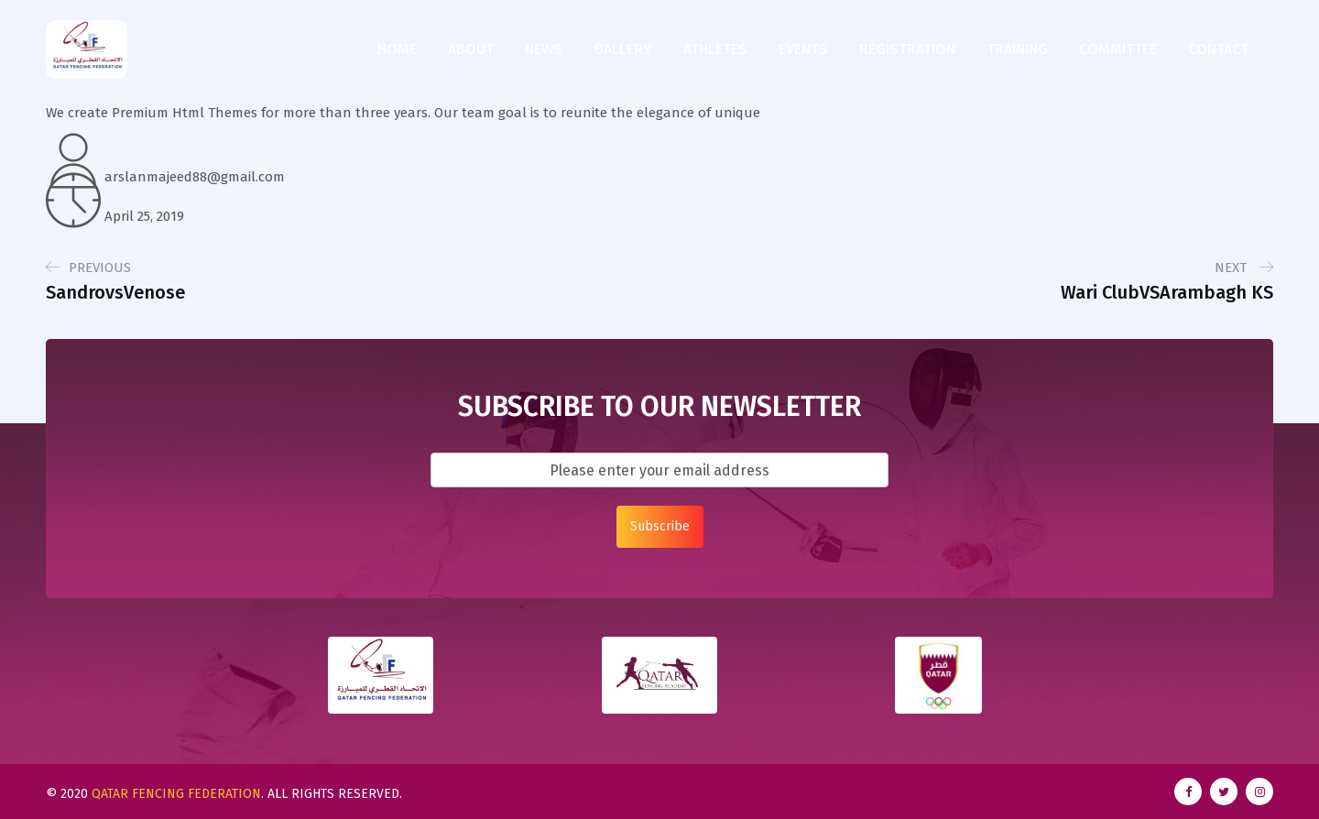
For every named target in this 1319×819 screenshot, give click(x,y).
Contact (1218, 49)
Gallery (623, 49)
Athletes (715, 49)
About (471, 49)
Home (397, 49)
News (543, 49)
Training (1017, 49)
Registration (907, 49)
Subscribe (660, 526)
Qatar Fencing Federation (176, 794)
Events (803, 49)
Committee (1118, 49)
